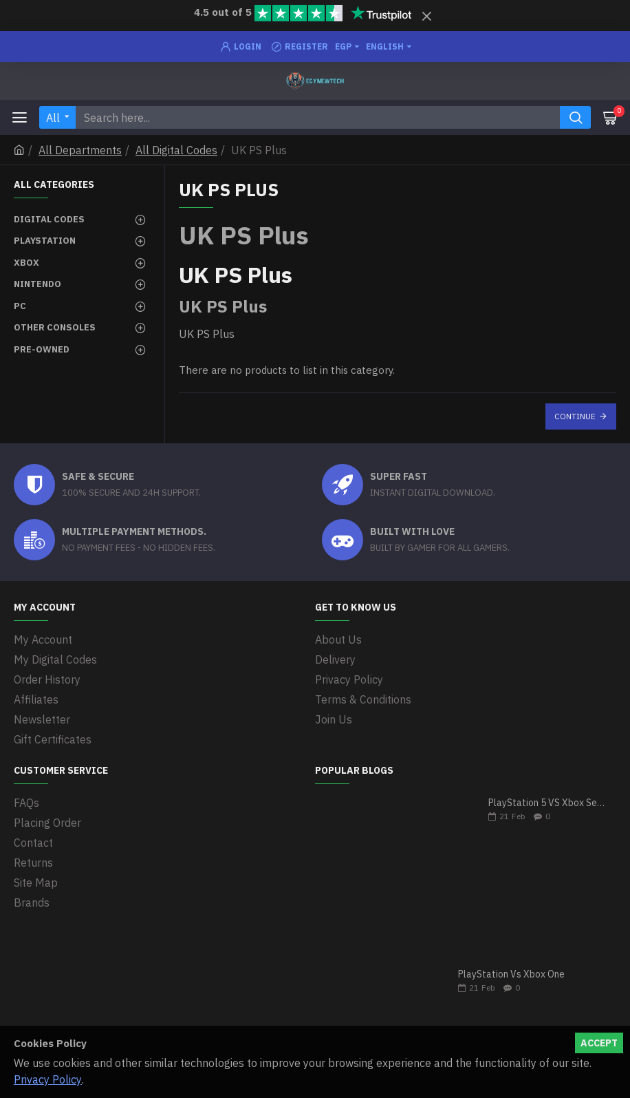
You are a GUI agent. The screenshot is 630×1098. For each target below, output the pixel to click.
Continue (575, 416)
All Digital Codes (176, 150)
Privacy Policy (48, 1079)
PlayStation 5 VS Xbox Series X (547, 803)
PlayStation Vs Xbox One (511, 974)
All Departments (80, 150)
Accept (599, 1043)
